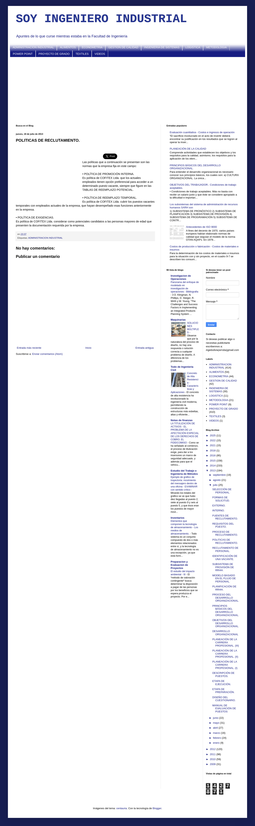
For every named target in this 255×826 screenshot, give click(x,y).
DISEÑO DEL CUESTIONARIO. (224, 699)
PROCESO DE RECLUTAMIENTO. (225, 533)
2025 (213, 435)
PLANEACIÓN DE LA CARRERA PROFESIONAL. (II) (225, 653)
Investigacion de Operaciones (181, 277)
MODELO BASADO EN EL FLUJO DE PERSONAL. (224, 578)
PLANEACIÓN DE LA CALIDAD (188, 148)
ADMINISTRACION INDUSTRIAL (33, 47)
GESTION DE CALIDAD (123, 47)
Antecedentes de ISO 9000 (201, 226)
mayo (216, 722)
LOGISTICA (192, 47)
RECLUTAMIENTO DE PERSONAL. (225, 549)
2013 (213, 470)
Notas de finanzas (182, 420)
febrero (217, 737)
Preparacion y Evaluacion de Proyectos (179, 565)
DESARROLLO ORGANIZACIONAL (225, 633)
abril (216, 727)
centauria (121, 808)
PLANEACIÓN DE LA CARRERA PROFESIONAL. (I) (224, 664)
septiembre (219, 474)
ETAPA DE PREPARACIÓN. (223, 691)
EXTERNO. (218, 505)
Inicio (88, 347)
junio (216, 717)
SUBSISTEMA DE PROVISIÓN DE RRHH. (223, 567)
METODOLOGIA (216, 47)
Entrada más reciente (29, 347)
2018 (213, 450)
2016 (213, 455)
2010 (213, 759)
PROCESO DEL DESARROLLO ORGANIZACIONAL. (225, 597)
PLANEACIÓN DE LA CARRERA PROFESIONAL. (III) (225, 642)
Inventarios (177, 517)
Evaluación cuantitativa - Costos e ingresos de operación (202, 132)
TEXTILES (81, 53)
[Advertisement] (127, 91)
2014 (213, 465)
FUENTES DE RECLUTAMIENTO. (225, 517)
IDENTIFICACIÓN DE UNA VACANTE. (224, 557)
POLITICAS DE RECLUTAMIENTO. (225, 541)
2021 (213, 445)
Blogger (157, 808)
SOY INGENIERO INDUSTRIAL (101, 19)
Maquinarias (178, 319)
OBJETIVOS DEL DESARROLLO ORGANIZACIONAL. (225, 623)
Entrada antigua (144, 347)
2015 (213, 460)
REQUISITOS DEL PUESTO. (223, 525)
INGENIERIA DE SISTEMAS (161, 47)
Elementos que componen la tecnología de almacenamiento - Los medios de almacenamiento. (184, 527)
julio (215, 484)
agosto (217, 480)
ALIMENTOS (68, 47)
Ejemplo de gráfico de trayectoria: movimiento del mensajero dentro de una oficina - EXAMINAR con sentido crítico (184, 483)
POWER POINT (23, 53)
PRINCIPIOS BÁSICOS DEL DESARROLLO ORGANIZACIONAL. (225, 610)
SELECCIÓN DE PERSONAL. (221, 491)
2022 (213, 440)
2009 (213, 764)
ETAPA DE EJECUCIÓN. (221, 683)
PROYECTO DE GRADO (54, 53)
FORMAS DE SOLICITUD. (221, 499)
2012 (213, 749)
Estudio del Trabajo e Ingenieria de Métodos (184, 472)
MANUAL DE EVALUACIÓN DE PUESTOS (224, 708)
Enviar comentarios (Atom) (47, 353)
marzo (217, 732)
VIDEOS (100, 53)
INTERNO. (218, 510)
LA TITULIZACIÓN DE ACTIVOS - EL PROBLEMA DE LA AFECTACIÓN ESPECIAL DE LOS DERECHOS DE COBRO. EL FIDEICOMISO (185, 433)
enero (216, 742)
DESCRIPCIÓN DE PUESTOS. (223, 674)
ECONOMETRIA (92, 47)
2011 (213, 754)
